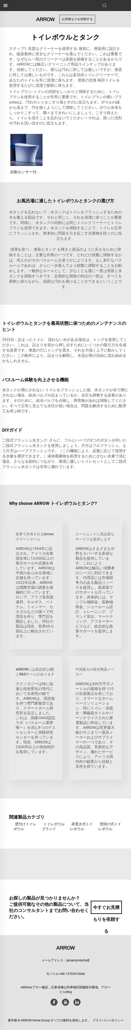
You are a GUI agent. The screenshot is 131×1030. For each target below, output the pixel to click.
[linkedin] (77, 1002)
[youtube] (65, 1002)
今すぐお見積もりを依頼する (106, 909)
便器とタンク (45, 249)
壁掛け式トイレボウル (109, 826)
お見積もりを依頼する (77, 19)
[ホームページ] (45, 19)
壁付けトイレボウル (24, 826)
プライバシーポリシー (107, 1020)
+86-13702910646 (72, 973)
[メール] (77, 960)
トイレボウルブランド (53, 826)
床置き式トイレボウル (81, 826)
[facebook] (54, 1002)
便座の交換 (87, 80)
